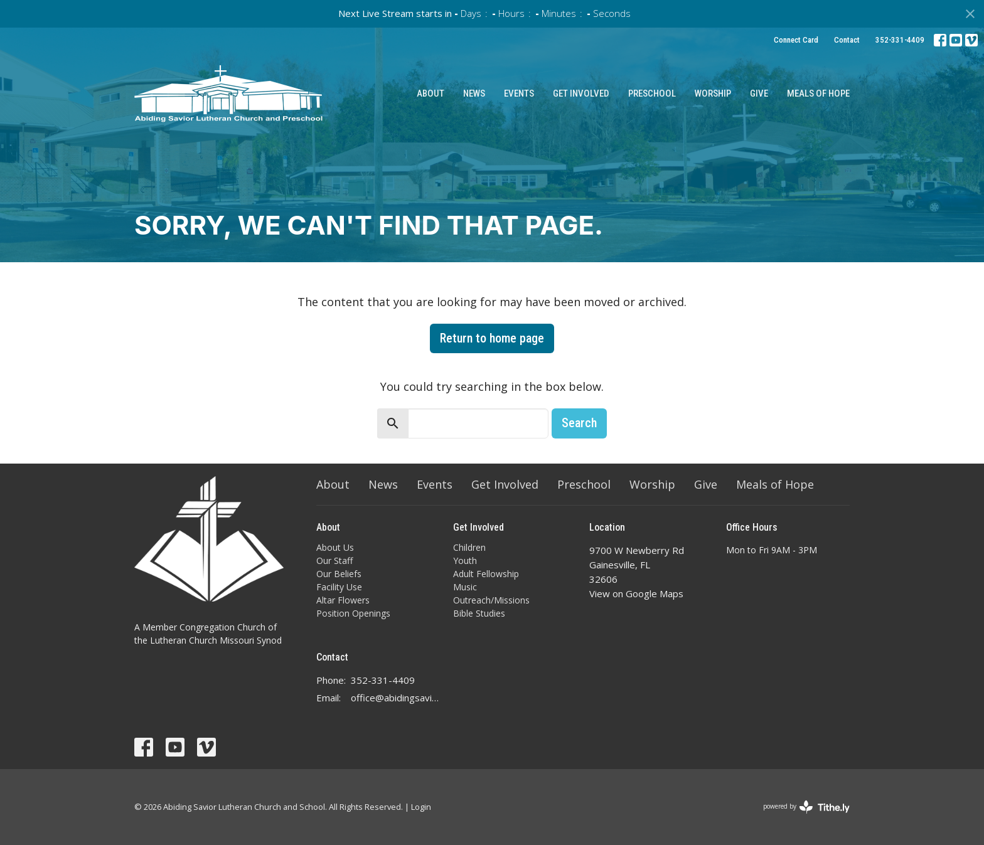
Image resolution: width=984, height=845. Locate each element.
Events (519, 93)
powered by (806, 807)
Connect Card (796, 40)
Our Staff (334, 560)
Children (469, 547)
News (474, 93)
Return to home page (492, 338)
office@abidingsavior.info (396, 697)
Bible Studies (479, 613)
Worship (713, 93)
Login (421, 806)
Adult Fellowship (486, 574)
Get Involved (581, 93)
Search (579, 422)
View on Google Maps (636, 593)
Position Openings (353, 613)
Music (465, 587)
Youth (465, 560)
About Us (335, 547)
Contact (847, 40)
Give (759, 93)
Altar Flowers (343, 600)
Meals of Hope (818, 93)
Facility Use (339, 587)
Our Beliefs (338, 574)
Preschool (652, 93)
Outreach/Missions (491, 600)
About (430, 93)
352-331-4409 (899, 40)
